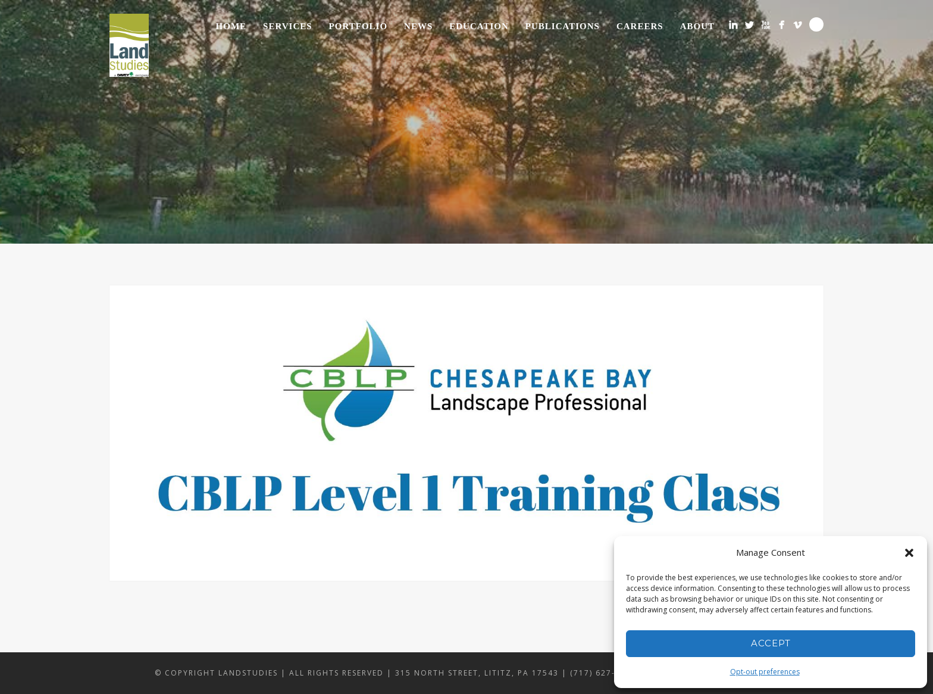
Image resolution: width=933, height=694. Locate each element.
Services (287, 26)
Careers (639, 26)
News (418, 26)
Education (479, 26)
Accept (771, 643)
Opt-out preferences (765, 672)
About (697, 26)
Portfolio (358, 26)
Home (231, 26)
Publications (562, 26)
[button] (909, 553)
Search (816, 24)
